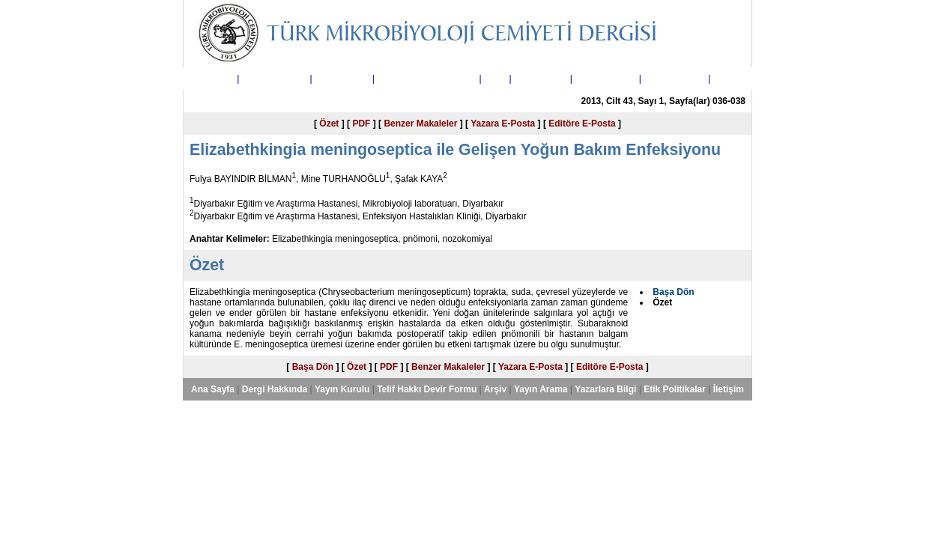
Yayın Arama (541, 78)
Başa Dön (312, 367)
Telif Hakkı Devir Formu (426, 78)
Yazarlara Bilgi (605, 78)
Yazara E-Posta (502, 123)
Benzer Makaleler (420, 123)
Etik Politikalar (675, 78)
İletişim (728, 78)
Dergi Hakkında (274, 78)
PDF (361, 123)
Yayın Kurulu (342, 78)
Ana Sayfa (212, 78)
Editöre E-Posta (581, 123)
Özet (329, 123)
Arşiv (495, 78)
